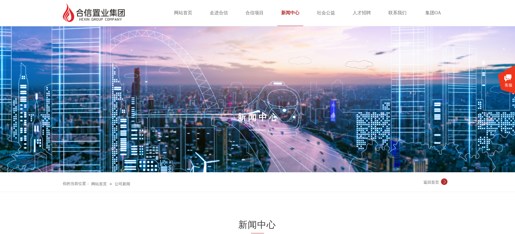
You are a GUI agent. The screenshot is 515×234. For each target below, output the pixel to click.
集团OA (433, 12)
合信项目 (254, 12)
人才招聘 (362, 12)
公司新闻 (122, 184)
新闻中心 (290, 12)
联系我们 (397, 12)
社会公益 (326, 12)
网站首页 (99, 184)
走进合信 (219, 12)
